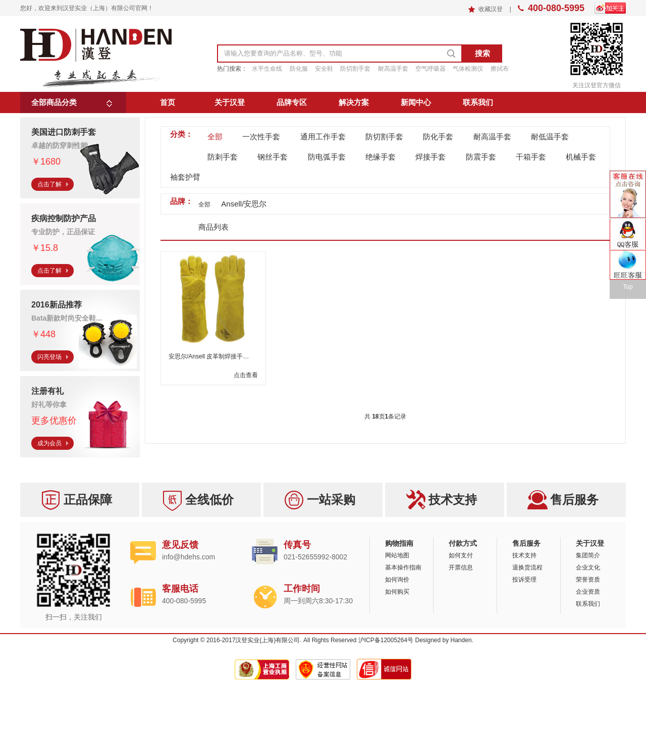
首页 (167, 102)
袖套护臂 (185, 177)
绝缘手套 (380, 156)
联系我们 (478, 102)
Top (627, 286)
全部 (215, 136)
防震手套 (481, 156)
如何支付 (461, 555)
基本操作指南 (403, 567)
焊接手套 (430, 156)
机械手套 (581, 156)
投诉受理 (524, 579)
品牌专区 (292, 102)
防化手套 (438, 136)
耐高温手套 (492, 136)
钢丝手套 (272, 156)
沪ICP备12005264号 (385, 640)
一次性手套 (261, 136)
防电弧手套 (327, 156)
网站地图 (397, 555)
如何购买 (397, 591)
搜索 (482, 53)
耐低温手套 (550, 136)
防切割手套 (384, 136)
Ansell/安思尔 (243, 203)
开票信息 (461, 567)
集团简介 (588, 555)
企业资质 (588, 591)
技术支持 (524, 555)
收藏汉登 (491, 9)
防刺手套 (222, 156)
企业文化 (588, 567)
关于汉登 (229, 102)
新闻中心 (416, 102)
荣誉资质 (588, 579)
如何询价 (397, 579)
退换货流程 (527, 567)
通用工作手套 (323, 136)
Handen (461, 640)
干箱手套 (531, 156)
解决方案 (354, 102)
